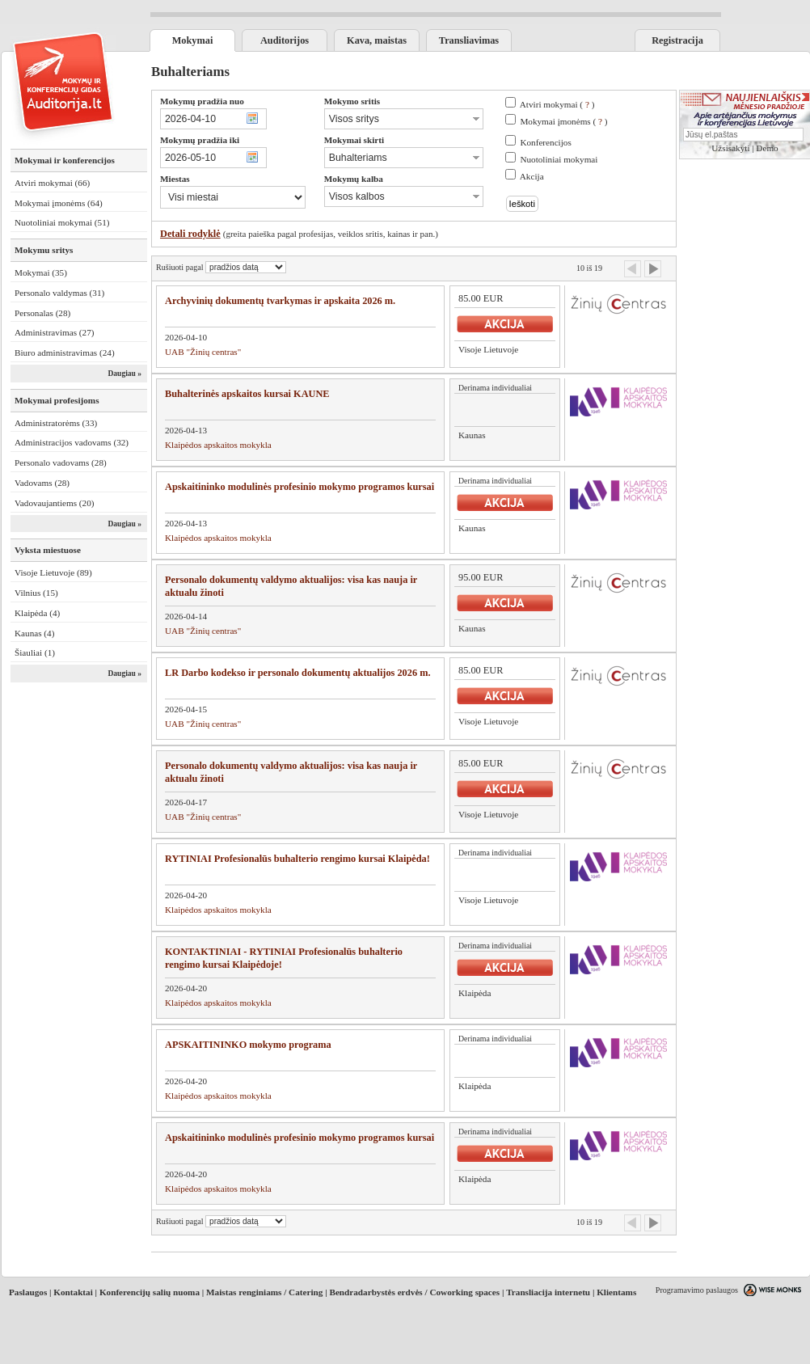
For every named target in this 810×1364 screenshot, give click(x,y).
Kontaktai (73, 1292)
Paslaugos (28, 1292)
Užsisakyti (730, 148)
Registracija (677, 40)
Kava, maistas (377, 40)
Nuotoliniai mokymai (558, 159)
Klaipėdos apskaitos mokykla (218, 445)
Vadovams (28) (42, 483)
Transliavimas (469, 40)
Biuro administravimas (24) (65, 352)
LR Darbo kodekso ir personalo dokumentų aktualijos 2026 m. (298, 672)
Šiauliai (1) (35, 652)
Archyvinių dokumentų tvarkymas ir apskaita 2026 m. (280, 300)
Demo (767, 148)
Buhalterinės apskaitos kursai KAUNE (247, 393)
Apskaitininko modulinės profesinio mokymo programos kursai (299, 486)
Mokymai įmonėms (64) (59, 203)
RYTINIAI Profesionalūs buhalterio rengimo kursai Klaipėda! (297, 858)
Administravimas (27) (55, 332)
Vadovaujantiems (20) (55, 503)
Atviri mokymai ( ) (557, 104)
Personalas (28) (42, 313)
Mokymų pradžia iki (199, 140)
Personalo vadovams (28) (61, 462)
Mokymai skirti (354, 140)
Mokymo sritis (352, 101)
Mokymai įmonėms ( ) (563, 121)
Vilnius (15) (36, 593)
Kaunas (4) (34, 633)
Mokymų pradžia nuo (202, 101)
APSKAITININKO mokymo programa (248, 1044)
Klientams (616, 1292)
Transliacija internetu (548, 1292)
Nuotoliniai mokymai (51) (62, 222)
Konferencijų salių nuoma (149, 1292)
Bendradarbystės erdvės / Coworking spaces (414, 1292)
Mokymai (192, 40)
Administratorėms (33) (56, 423)
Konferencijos (545, 142)
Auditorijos (284, 40)
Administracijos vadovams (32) (72, 442)
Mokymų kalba (353, 179)
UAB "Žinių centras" (203, 352)
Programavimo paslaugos (697, 1290)
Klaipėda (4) (37, 613)
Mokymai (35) (41, 272)
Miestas (175, 179)
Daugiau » (124, 374)
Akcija (532, 176)
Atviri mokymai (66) (52, 183)
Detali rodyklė (190, 233)
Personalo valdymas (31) (59, 293)
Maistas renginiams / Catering (264, 1292)
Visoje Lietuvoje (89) (53, 572)
